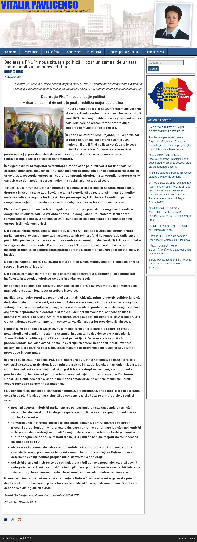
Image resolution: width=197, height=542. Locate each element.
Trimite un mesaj (154, 52)
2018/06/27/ (14, 76)
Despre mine (30, 52)
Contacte (10, 52)
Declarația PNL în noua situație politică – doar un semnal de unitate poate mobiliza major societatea (70, 64)
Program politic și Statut (123, 52)
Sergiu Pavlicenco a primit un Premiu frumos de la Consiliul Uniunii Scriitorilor (170, 263)
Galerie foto (51, 52)
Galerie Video (73, 52)
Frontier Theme (186, 538)
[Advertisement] (170, 337)
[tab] (6, 520)
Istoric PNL (94, 52)
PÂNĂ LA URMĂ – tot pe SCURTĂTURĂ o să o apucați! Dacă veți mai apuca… (170, 249)
